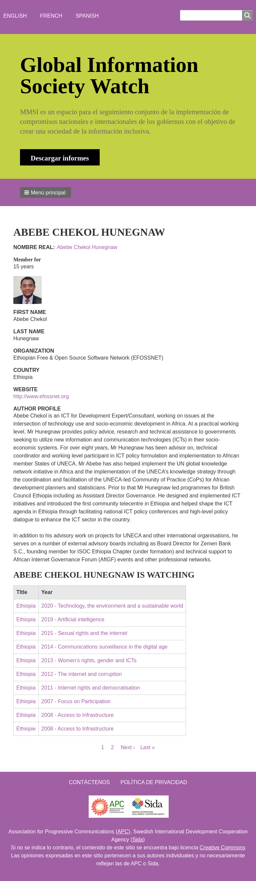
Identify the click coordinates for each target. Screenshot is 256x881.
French (51, 16)
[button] (45, 192)
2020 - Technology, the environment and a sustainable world (112, 606)
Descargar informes (60, 158)
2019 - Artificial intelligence (72, 619)
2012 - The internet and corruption (81, 674)
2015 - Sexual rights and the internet (84, 633)
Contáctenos (89, 782)
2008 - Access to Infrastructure (77, 715)
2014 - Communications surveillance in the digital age (104, 647)
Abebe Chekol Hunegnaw (87, 247)
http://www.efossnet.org (41, 396)
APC (122, 831)
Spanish (87, 16)
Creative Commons (222, 847)
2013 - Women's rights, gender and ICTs (89, 660)
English (15, 16)
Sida (137, 839)
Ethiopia (26, 606)
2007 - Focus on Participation (76, 701)
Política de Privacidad (153, 782)
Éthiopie (26, 729)
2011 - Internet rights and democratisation (90, 688)
